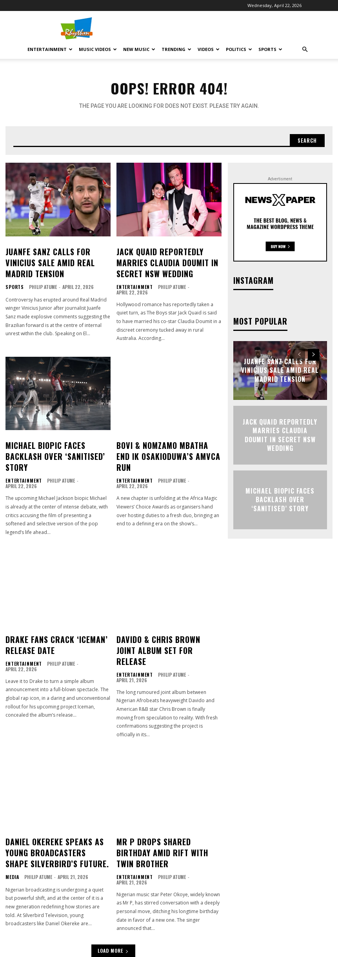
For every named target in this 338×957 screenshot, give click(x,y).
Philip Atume (41, 270)
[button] (304, 49)
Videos (209, 49)
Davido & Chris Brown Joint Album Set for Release (166, 610)
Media (11, 818)
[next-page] (313, 352)
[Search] (306, 139)
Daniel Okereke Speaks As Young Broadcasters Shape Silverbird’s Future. (55, 796)
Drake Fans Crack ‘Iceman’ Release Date (56, 610)
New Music (139, 49)
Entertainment (50, 49)
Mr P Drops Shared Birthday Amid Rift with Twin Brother (166, 792)
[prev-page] (299, 352)
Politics (239, 49)
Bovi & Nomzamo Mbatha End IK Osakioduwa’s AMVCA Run (160, 436)
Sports (270, 49)
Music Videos (98, 49)
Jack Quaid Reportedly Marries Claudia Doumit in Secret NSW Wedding (162, 258)
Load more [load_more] (113, 887)
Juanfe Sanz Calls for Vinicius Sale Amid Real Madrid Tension (57, 254)
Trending (176, 49)
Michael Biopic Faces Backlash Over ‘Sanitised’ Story (50, 436)
